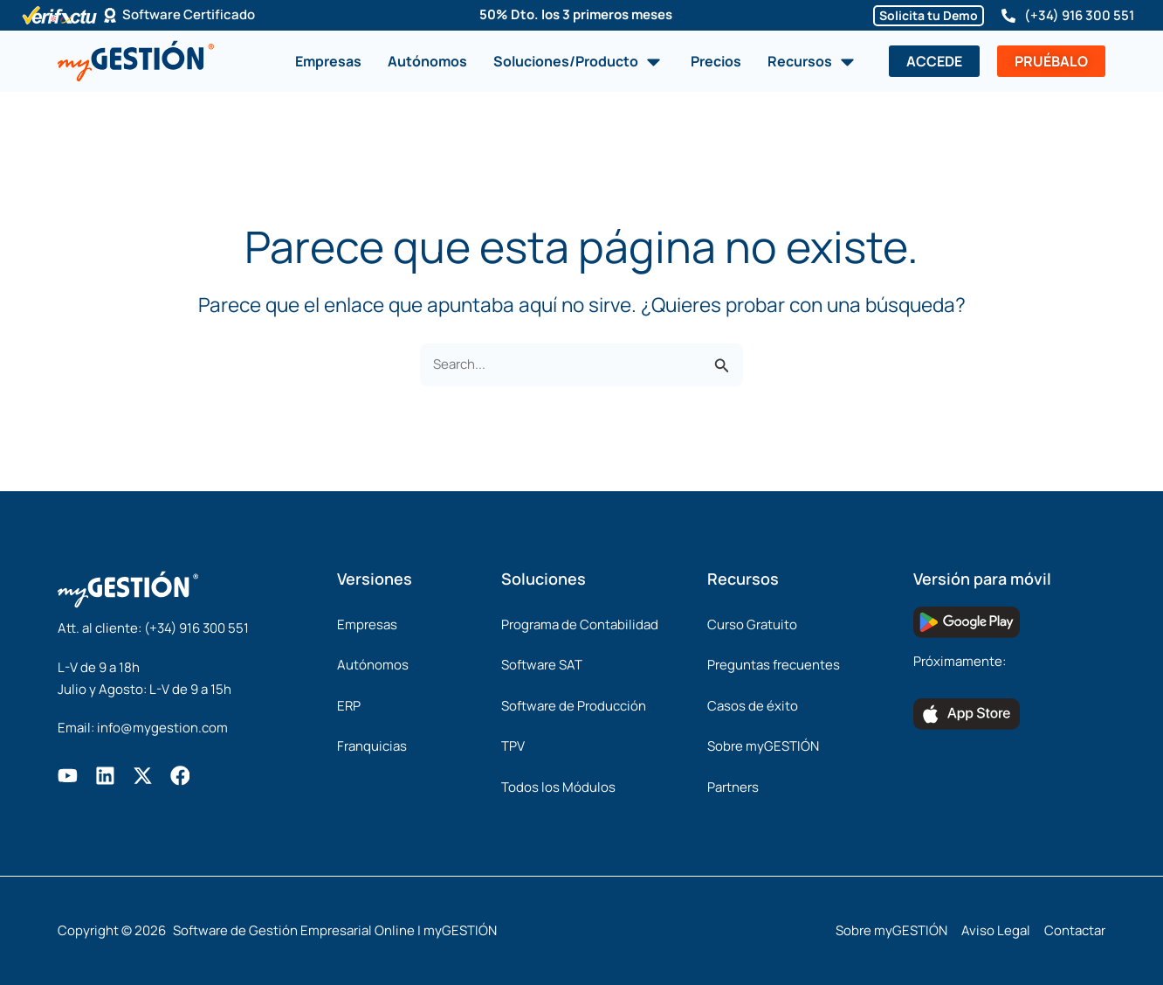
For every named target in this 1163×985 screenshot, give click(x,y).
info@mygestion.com (162, 727)
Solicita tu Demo (928, 15)
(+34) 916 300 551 (1079, 15)
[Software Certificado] (110, 16)
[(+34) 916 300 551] (1008, 16)
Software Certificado (188, 15)
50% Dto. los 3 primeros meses (575, 14)
